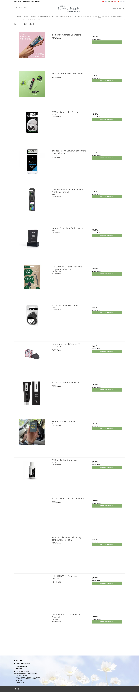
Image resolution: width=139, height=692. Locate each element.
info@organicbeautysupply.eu (28, 673)
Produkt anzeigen (106, 42)
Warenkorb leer (118, 8)
